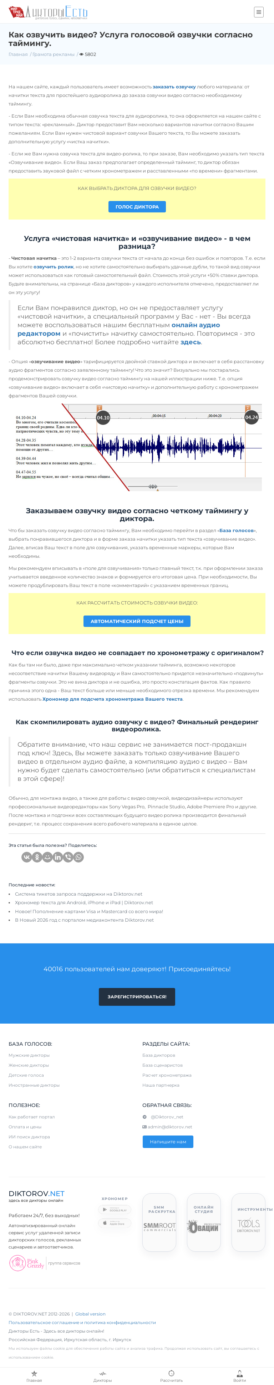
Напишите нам (168, 1141)
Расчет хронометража (167, 1075)
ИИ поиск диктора (29, 1136)
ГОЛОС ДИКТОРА (137, 207)
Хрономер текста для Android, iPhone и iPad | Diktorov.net (84, 902)
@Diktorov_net (162, 1116)
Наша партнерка (160, 1085)
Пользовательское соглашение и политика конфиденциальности (82, 1322)
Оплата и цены (25, 1126)
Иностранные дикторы (34, 1085)
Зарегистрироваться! (137, 996)
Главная (18, 54)
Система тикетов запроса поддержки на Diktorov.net (78, 894)
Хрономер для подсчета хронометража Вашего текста (112, 699)
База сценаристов (162, 1065)
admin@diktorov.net (167, 1126)
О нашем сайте (25, 1146)
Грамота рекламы (53, 54)
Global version (90, 1314)
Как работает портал (32, 1116)
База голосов (236, 530)
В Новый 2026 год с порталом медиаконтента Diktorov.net (84, 920)
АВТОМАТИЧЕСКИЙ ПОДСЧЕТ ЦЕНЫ (137, 621)
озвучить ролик (53, 266)
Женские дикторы (29, 1065)
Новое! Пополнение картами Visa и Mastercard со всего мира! (89, 911)
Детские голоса (26, 1075)
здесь (191, 342)
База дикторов (158, 1055)
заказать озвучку (174, 86)
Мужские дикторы (29, 1055)
